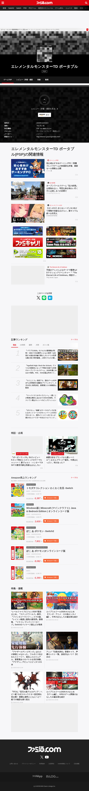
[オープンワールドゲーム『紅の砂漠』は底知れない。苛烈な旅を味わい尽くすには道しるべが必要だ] (27, 190)
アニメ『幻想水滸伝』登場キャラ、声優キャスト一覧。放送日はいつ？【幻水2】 (62, 654)
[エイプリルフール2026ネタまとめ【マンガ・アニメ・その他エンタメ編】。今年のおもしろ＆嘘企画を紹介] (62, 601)
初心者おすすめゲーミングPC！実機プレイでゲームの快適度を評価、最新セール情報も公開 (62, 165)
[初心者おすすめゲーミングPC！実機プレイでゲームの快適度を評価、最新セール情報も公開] (27, 168)
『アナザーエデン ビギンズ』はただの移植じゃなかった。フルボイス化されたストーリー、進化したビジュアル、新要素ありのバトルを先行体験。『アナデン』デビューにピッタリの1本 (27, 658)
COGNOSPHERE (51, 216)
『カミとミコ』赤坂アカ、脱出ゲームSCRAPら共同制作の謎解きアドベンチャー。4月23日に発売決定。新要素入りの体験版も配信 (40, 384)
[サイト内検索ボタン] (86, 3)
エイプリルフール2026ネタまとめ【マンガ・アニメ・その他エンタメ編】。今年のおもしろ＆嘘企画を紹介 (62, 614)
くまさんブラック (57, 454)
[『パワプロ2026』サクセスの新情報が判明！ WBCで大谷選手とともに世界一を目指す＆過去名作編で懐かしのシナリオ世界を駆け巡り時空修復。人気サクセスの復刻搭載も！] (68, 355)
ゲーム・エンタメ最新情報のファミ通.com (14, 29)
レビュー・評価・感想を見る (43, 109)
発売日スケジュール (45, 8)
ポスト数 (46, 345)
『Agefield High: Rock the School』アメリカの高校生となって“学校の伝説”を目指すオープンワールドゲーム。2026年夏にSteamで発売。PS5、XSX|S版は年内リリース (41, 369)
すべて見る (74, 339)
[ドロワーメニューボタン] (3, 3)
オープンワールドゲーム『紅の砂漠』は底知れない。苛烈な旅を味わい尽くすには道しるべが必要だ (62, 188)
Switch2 (11, 8)
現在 (14, 345)
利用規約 (42, 763)
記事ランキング (19, 339)
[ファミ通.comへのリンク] (44, 2)
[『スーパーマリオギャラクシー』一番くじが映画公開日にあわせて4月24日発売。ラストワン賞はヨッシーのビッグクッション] (68, 399)
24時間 (22, 345)
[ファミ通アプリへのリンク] (37, 776)
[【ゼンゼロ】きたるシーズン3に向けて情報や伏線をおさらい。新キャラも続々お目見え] (27, 213)
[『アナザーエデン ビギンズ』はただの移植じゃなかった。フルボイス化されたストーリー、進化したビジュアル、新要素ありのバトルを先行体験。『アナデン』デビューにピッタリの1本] (27, 641)
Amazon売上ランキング (23, 477)
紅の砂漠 (52, 183)
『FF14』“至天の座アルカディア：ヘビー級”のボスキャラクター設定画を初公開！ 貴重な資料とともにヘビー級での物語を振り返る (26, 695)
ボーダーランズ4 (22, 454)
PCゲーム (32, 8)
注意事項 (51, 763)
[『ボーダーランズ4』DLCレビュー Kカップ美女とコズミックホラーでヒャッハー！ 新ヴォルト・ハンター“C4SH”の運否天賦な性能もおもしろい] (27, 445)
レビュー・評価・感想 (24, 80)
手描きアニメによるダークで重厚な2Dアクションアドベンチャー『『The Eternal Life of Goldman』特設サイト (61, 273)
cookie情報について (64, 763)
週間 (30, 345)
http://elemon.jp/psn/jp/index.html (48, 137)
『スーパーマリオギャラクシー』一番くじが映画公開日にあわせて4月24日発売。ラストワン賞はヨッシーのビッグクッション (40, 397)
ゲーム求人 (59, 8)
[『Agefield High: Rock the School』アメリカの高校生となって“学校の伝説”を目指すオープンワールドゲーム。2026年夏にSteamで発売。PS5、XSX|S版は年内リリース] (68, 370)
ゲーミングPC (54, 160)
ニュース (69, 8)
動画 (76, 8)
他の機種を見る (45, 128)
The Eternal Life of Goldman (58, 267)
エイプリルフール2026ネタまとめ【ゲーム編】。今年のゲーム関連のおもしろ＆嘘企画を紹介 (62, 694)
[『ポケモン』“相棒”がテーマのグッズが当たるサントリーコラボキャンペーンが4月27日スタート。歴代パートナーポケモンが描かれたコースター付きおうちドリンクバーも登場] (68, 414)
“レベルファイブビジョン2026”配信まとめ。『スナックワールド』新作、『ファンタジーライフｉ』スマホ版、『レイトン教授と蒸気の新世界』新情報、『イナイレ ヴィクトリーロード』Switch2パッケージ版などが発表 (27, 618)
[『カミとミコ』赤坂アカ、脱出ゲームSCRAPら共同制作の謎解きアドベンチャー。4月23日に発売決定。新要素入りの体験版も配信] (68, 385)
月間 (37, 345)
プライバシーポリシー (29, 763)
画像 (39, 80)
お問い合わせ (14, 763)
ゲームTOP (8, 80)
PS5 (24, 8)
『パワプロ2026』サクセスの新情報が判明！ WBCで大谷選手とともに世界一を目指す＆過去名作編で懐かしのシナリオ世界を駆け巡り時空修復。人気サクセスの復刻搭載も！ (40, 354)
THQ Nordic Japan (52, 277)
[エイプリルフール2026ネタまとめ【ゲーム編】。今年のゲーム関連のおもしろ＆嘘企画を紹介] (62, 681)
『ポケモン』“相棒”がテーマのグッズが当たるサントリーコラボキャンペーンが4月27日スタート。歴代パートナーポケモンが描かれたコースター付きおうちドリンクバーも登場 (40, 414)
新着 (4, 8)
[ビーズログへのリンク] (52, 776)
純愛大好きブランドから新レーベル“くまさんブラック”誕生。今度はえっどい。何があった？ (62, 460)
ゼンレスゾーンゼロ (56, 205)
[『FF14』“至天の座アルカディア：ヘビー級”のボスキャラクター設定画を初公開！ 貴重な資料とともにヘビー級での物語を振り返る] (27, 681)
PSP (38, 128)
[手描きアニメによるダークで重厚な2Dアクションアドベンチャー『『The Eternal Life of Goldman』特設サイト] (27, 275)
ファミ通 (49, 171)
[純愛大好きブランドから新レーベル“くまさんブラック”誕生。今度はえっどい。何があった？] (62, 445)
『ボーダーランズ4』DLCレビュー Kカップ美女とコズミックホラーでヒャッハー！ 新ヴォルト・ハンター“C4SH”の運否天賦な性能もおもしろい (27, 461)
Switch (18, 8)
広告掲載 (76, 763)
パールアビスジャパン (53, 193)
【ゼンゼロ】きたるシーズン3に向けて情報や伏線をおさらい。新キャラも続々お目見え (62, 210)
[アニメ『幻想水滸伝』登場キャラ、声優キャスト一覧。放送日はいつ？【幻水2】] (62, 641)
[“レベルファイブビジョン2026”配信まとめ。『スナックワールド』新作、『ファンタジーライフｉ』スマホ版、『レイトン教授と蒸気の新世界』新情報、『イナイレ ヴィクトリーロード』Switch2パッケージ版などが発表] (27, 601)
